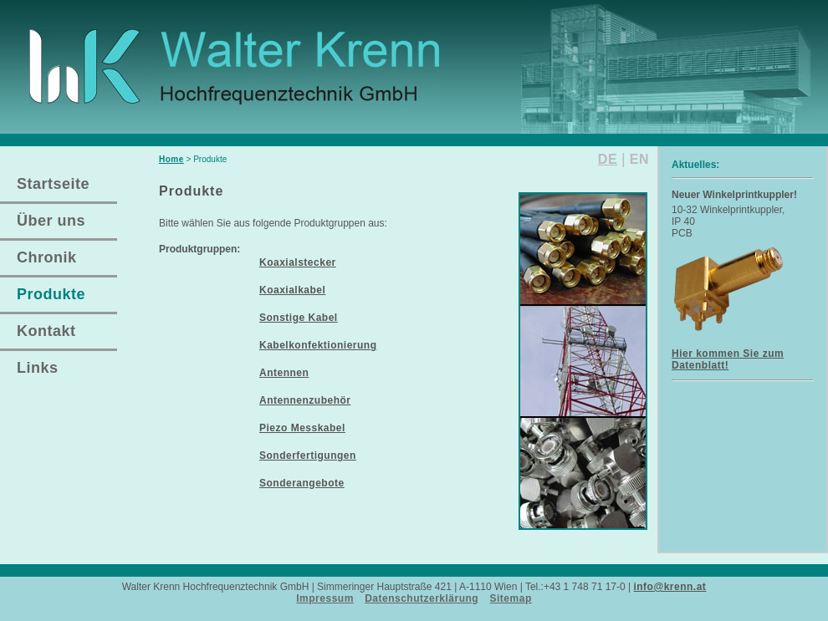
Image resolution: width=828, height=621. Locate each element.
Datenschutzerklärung (421, 598)
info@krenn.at (669, 587)
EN (639, 159)
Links (38, 367)
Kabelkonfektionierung (318, 345)
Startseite (53, 184)
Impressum (325, 598)
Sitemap (511, 598)
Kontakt (46, 331)
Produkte (51, 294)
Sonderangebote (302, 483)
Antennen (284, 373)
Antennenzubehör (305, 400)
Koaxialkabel (292, 290)
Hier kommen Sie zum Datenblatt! (728, 359)
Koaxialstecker (297, 262)
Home (171, 159)
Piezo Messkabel (302, 428)
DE (607, 159)
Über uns (51, 220)
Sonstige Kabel (298, 317)
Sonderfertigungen (307, 455)
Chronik (47, 257)
